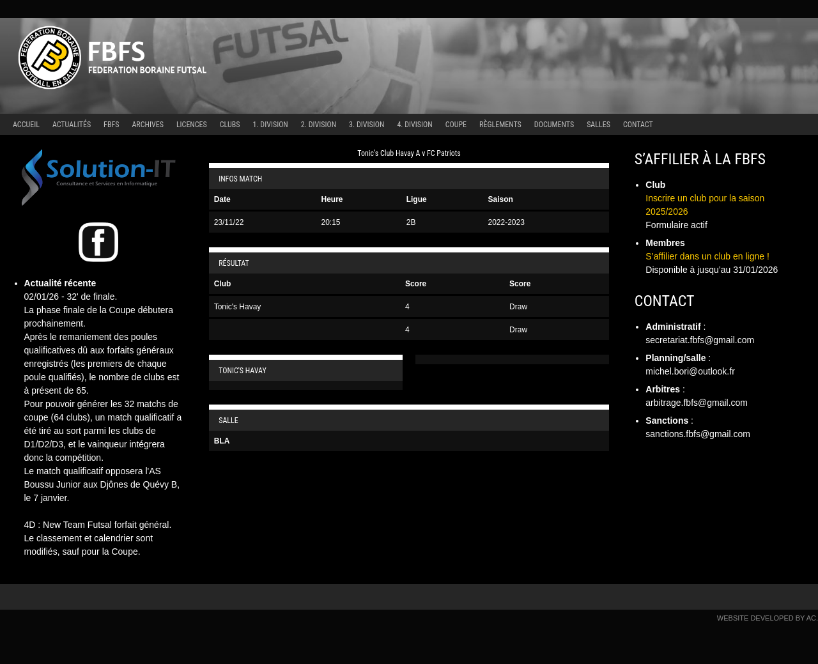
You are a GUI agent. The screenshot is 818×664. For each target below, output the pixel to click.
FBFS (111, 124)
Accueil (26, 124)
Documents (554, 124)
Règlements (500, 124)
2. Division (318, 124)
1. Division (270, 124)
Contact (638, 124)
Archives (147, 124)
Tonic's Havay (237, 306)
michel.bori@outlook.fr (690, 371)
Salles (598, 124)
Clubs (230, 124)
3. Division (366, 124)
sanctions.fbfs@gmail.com (697, 434)
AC (811, 618)
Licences (191, 124)
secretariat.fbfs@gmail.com (699, 340)
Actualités (71, 124)
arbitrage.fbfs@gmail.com (696, 403)
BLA (222, 440)
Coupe (456, 124)
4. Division (414, 124)
